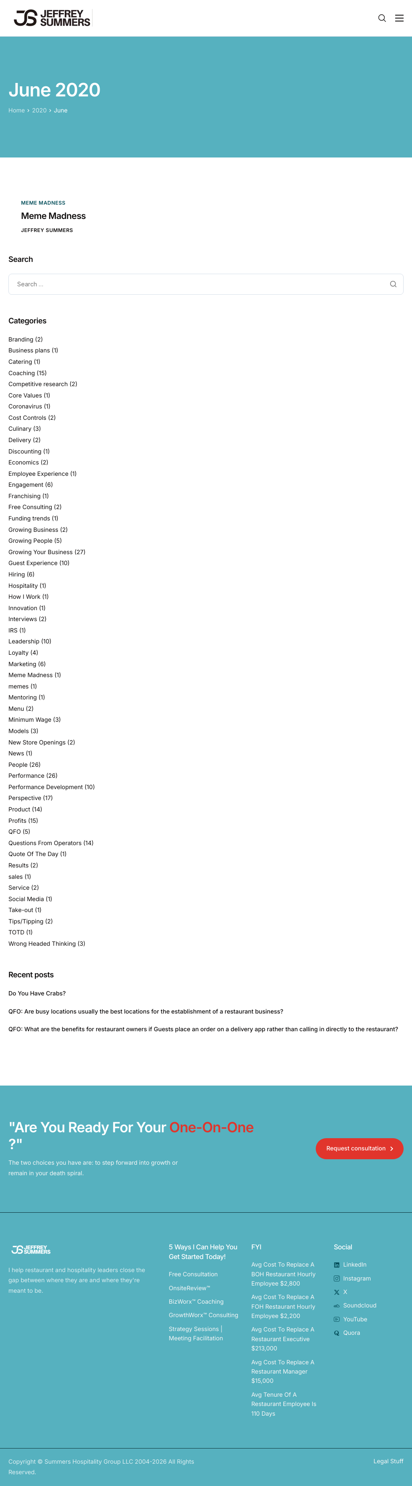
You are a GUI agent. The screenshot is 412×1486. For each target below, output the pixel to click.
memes (18, 686)
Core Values (25, 395)
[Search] (382, 18)
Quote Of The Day (33, 854)
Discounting (25, 451)
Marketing (22, 664)
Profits (17, 820)
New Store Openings (37, 742)
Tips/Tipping (25, 921)
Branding (20, 339)
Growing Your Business (40, 552)
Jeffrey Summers (47, 230)
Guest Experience (33, 563)
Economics (23, 463)
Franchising (24, 496)
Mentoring (22, 698)
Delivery (19, 440)
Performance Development (45, 787)
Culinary (20, 429)
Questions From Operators (45, 843)
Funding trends (29, 519)
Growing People (30, 541)
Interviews (22, 619)
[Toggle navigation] (399, 18)
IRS (13, 630)
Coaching (21, 373)
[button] (360, 1148)
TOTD (16, 932)
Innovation (22, 608)
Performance (26, 776)
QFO (14, 832)
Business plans (29, 351)
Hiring (16, 574)
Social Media (26, 899)
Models (18, 731)
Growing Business (33, 530)
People (18, 764)
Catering (20, 361)
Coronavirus (25, 407)
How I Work (24, 597)
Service (18, 888)
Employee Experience (38, 474)
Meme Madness (43, 203)
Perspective (24, 798)
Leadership (24, 642)
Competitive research (38, 384)
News (16, 754)
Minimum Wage (29, 720)
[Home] (50, 17)
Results (18, 865)
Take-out (20, 910)
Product (19, 810)
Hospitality (23, 586)
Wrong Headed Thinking (42, 943)
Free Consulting (30, 507)
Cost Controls (27, 418)
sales (15, 876)
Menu (16, 708)
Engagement (25, 485)
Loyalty (18, 652)
